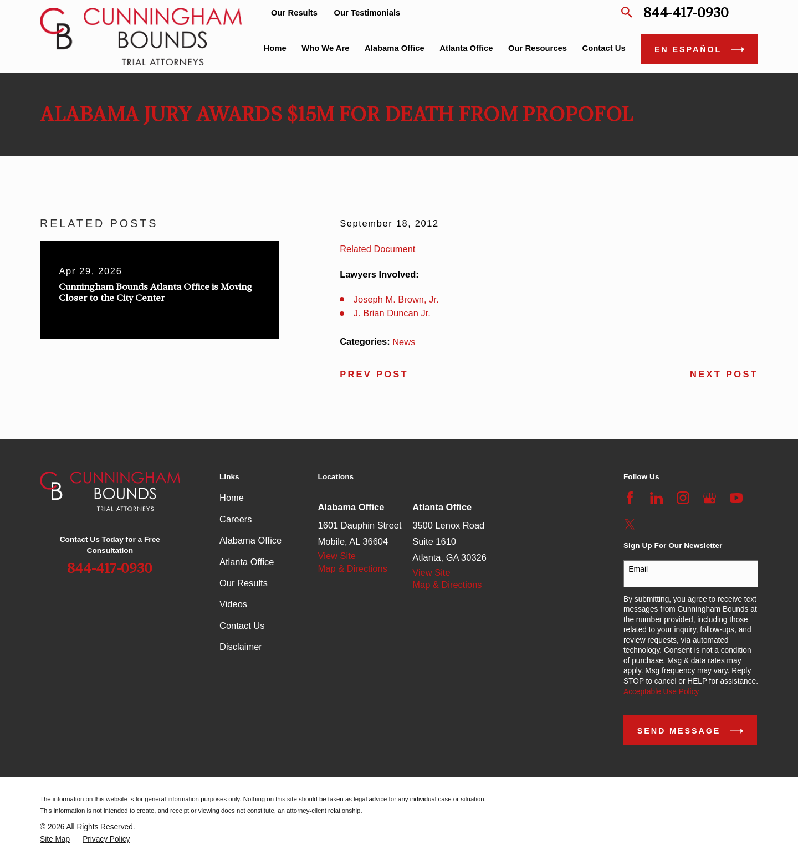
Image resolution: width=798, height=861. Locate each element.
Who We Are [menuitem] (325, 48)
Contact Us (241, 626)
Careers (235, 519)
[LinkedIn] (656, 497)
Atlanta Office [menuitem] (466, 48)
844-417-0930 (686, 12)
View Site (337, 556)
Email (638, 569)
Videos (233, 604)
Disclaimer (240, 647)
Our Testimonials (367, 12)
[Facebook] (629, 497)
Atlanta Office (246, 562)
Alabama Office (250, 540)
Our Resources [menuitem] (537, 48)
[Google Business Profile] (709, 497)
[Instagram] (683, 497)
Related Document (377, 249)
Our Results (294, 12)
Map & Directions (352, 568)
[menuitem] (55, 839)
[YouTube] (736, 497)
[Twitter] (629, 524)
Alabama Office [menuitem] (394, 48)
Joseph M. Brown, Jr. (396, 299)
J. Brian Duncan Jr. (392, 313)
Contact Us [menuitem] (604, 48)
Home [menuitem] (275, 48)
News (403, 342)
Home (231, 498)
